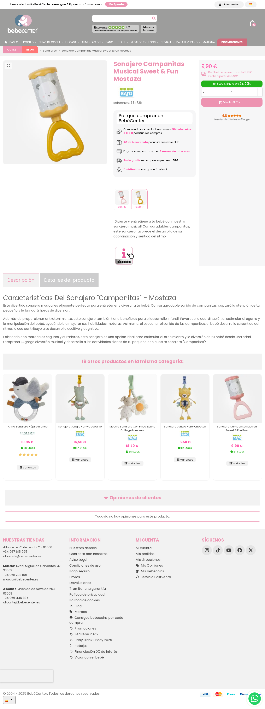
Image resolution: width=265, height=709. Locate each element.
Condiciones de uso (85, 565)
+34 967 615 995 (15, 552)
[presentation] (26, 676)
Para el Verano (187, 42)
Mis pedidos (145, 553)
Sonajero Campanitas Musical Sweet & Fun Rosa (237, 428)
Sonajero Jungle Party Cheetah (185, 426)
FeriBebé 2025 (83, 634)
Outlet (12, 49)
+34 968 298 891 (15, 575)
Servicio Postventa (153, 577)
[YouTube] (229, 550)
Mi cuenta (144, 548)
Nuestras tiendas (83, 548)
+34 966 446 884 (16, 598)
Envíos (74, 577)
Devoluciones (80, 582)
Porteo (28, 42)
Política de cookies (84, 600)
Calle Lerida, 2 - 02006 (27, 547)
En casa (71, 42)
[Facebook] (240, 550)
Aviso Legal (78, 559)
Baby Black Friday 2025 (90, 640)
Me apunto (116, 4)
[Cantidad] (232, 92)
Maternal (209, 42)
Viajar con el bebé (86, 657)
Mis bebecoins (150, 571)
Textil (122, 42)
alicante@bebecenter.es (21, 602)
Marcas (148, 28)
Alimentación (91, 42)
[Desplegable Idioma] (251, 4)
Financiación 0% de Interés (93, 651)
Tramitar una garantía (87, 588)
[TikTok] (218, 550)
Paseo (14, 42)
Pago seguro (79, 571)
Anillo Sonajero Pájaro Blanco (28, 426)
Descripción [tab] (21, 280)
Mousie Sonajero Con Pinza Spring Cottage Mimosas (132, 428)
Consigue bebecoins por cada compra (96, 620)
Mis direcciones (148, 559)
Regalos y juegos (143, 42)
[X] (251, 550)
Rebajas (78, 645)
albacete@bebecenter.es (22, 556)
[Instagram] (207, 550)
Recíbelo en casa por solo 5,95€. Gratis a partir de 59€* (230, 74)
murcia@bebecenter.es (20, 579)
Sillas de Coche (49, 42)
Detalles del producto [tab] (69, 280)
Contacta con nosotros (88, 553)
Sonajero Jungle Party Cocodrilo (80, 426)
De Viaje (166, 42)
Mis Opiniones (149, 565)
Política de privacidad (87, 594)
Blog (30, 49)
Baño (109, 42)
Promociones (232, 42)
